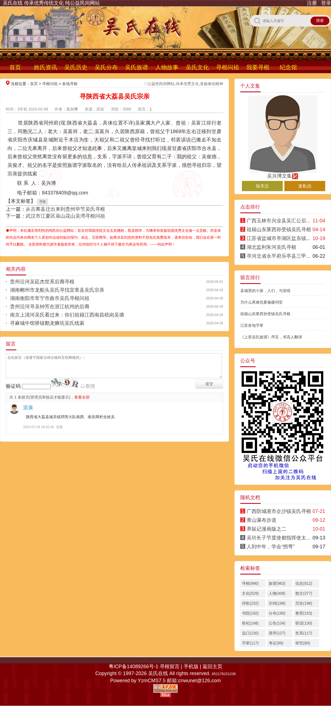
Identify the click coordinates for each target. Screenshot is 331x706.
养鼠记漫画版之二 (266, 529)
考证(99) (276, 643)
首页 (15, 67)
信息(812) (303, 583)
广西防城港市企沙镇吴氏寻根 (279, 511)
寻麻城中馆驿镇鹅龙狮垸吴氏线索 (47, 323)
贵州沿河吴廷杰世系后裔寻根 (42, 281)
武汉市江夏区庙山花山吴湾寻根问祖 (65, 216)
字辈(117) (250, 643)
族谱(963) (277, 583)
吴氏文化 (197, 67)
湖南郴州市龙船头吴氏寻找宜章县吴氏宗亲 (57, 290)
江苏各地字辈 (251, 325)
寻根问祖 (227, 67)
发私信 (304, 186)
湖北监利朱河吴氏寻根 (271, 247)
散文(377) (303, 593)
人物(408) (277, 593)
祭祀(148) (250, 623)
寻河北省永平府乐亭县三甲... (278, 256)
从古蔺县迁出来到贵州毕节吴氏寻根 (65, 209)
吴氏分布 (106, 67)
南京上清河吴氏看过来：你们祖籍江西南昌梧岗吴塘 (67, 315)
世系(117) (303, 633)
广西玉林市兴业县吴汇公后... (278, 220)
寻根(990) (250, 583)
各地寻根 (70, 83)
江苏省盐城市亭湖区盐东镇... (278, 238)
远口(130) (250, 633)
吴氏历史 (75, 67)
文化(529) (250, 593)
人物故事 (166, 67)
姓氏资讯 (45, 67)
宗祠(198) (277, 603)
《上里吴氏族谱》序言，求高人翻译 (271, 337)
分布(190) (277, 613)
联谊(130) (303, 623)
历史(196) (303, 603)
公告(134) (277, 623)
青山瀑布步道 (261, 520)
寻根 (42, 202)
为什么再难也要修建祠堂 (261, 302)
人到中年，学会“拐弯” (271, 546)
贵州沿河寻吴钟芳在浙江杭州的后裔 (49, 306)
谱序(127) (277, 633)
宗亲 (28, 407)
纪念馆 (288, 67)
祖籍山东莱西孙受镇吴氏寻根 (279, 229)
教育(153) (303, 613)
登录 (326, 3)
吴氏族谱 (136, 67)
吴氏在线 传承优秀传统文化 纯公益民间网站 (51, 3)
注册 (312, 3)
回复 (59, 427)
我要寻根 (257, 67)
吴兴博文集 (282, 173)
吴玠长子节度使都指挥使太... (278, 538)
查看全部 (82, 397)
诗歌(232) (250, 603)
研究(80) (302, 643)
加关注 (262, 186)
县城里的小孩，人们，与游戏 (265, 290)
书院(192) (250, 613)
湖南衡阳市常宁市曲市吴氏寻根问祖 (49, 298)
